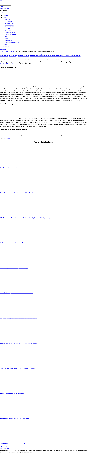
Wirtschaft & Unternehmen (12, 42)
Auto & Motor (8, 21)
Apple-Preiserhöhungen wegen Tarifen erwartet (12, 167)
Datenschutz (6, 46)
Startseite (5, 15)
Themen (5, 17)
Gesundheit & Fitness (10, 27)
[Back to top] (3, 446)
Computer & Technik (10, 23)
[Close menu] (3, 49)
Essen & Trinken (9, 25)
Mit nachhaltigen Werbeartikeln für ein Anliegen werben (14, 418)
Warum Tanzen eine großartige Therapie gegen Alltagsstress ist (17, 193)
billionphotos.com (8, 138)
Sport (6, 36)
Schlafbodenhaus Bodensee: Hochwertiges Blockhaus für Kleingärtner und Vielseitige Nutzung (25, 218)
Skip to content (4, 1)
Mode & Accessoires (10, 34)
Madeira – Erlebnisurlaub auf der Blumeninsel (12, 393)
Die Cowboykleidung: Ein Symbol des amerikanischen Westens (16, 293)
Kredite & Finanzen (10, 30)
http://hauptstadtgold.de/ (7, 64)
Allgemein (7, 19)
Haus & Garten (9, 29)
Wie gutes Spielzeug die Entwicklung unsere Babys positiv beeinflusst (18, 318)
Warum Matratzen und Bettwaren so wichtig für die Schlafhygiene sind (18, 368)
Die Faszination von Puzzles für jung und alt (11, 243)
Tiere (6, 38)
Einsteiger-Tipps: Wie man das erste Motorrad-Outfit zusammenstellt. (18, 343)
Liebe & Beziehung (10, 32)
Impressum (6, 44)
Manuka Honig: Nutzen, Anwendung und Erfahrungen (14, 268)
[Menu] (1, 6)
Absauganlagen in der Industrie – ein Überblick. (12, 443)
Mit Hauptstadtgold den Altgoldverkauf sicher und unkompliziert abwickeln (40, 55)
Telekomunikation (10, 40)
